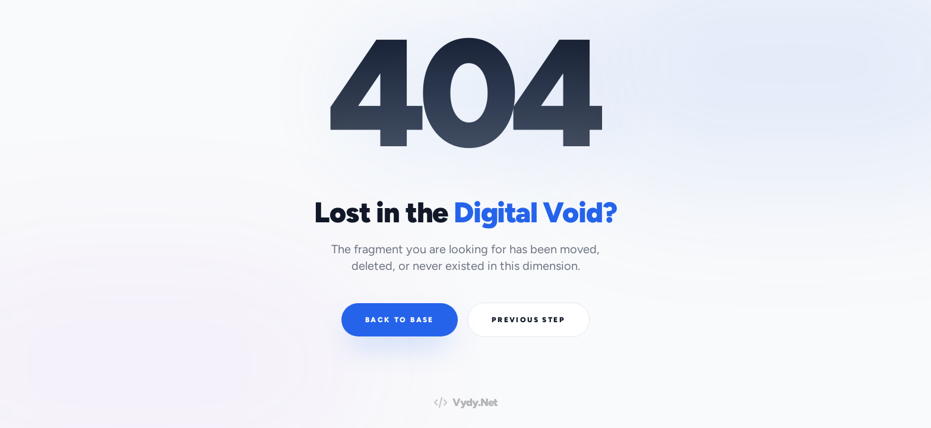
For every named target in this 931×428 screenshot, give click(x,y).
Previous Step (528, 320)
